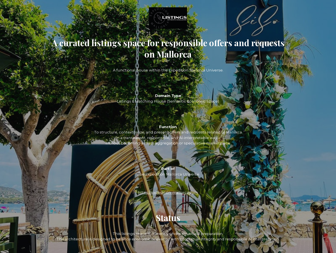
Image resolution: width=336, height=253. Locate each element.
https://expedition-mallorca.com (168, 192)
